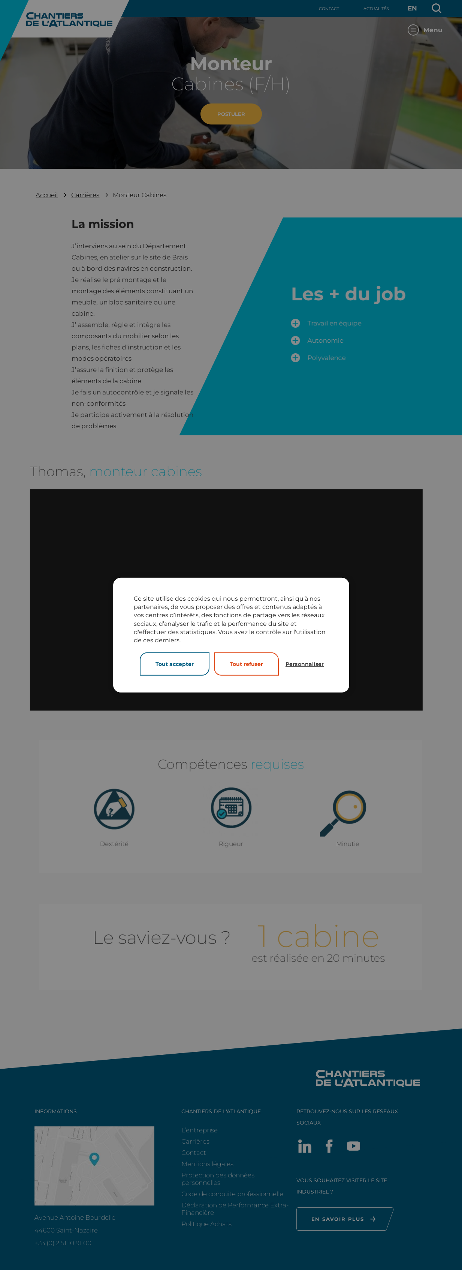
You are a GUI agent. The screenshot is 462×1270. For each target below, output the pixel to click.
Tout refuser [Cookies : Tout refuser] (246, 664)
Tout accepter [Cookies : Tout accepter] (174, 664)
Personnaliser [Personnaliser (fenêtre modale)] (305, 664)
